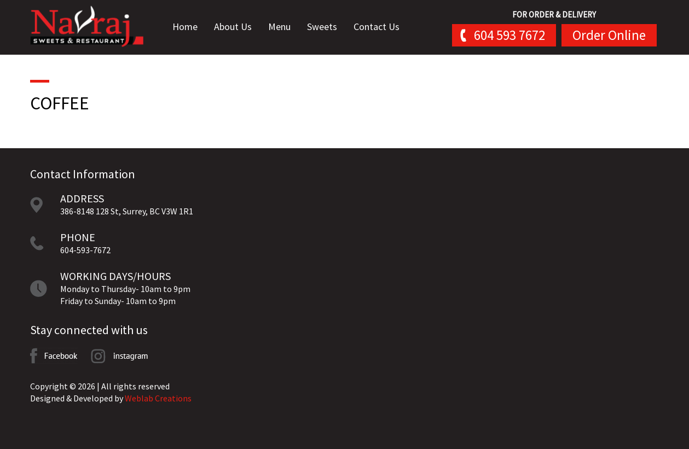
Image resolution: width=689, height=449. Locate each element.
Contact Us (380, 27)
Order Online (609, 35)
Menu (283, 27)
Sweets (326, 27)
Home (188, 27)
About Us (237, 27)
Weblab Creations (158, 398)
